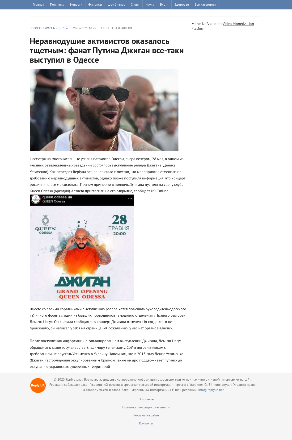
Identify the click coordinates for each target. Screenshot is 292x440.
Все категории (205, 5)
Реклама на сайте (146, 416)
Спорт (135, 5)
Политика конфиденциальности (146, 408)
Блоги (164, 5)
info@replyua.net (211, 390)
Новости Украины (42, 28)
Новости (76, 5)
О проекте (146, 400)
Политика (57, 5)
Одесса (63, 28)
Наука (149, 5)
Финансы (95, 5)
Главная (38, 5)
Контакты (146, 424)
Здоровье (181, 5)
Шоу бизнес (116, 5)
